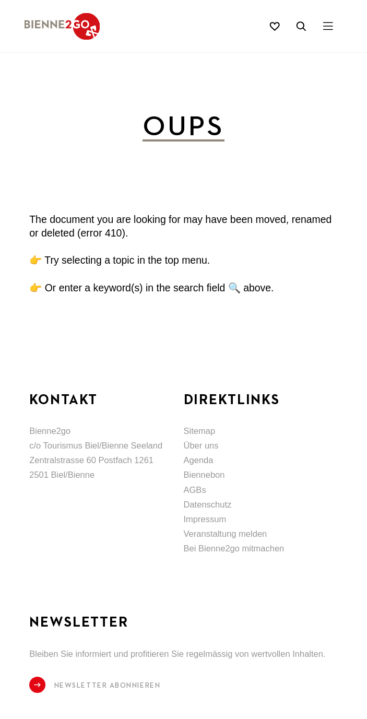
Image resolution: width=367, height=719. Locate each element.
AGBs (195, 490)
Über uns (201, 446)
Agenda (199, 460)
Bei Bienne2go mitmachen (234, 548)
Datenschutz (208, 505)
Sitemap (200, 431)
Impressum (205, 519)
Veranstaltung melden (225, 534)
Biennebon (204, 475)
